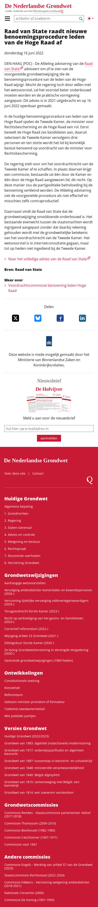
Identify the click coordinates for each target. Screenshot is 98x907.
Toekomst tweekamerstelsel (24, 709)
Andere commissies (27, 856)
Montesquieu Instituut (46, 11)
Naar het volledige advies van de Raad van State (47, 259)
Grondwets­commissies (31, 805)
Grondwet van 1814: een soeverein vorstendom (39, 792)
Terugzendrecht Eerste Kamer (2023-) (31, 611)
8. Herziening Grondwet (21, 563)
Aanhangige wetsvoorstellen (25, 583)
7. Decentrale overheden (22, 556)
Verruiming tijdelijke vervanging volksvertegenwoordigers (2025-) (46, 602)
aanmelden (48, 438)
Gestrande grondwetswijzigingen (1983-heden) (38, 660)
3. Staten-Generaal (18, 527)
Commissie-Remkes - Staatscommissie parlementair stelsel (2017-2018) (47, 814)
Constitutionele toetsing (21, 681)
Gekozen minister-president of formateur (34, 702)
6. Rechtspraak (15, 549)
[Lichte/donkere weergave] (91, 18)
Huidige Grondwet (26, 498)
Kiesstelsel (12, 688)
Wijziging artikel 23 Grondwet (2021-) (31, 636)
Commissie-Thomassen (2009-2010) (30, 823)
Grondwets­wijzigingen (31, 575)
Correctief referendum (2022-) (26, 629)
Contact (38, 473)
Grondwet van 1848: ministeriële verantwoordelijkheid (44, 768)
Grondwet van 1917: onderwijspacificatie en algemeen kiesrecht (44, 752)
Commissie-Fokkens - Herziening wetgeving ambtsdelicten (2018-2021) (46, 884)
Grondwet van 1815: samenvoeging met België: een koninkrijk (41, 784)
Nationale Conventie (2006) (24, 893)
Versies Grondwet (25, 728)
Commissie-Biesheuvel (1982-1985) (29, 830)
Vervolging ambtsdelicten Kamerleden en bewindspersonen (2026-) (48, 592)
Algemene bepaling (18, 506)
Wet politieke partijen (20, 716)
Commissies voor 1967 (20, 844)
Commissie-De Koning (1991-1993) (29, 900)
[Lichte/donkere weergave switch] (91, 18)
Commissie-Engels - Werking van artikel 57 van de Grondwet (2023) (48, 866)
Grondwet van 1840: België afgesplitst (32, 775)
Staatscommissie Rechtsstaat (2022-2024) (34, 875)
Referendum (13, 695)
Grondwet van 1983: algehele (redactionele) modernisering (47, 743)
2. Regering (12, 520)
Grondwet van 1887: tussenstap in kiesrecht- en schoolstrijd (48, 761)
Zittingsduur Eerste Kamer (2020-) (29, 643)
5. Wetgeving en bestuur (22, 542)
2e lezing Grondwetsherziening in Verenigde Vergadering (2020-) (46, 651)
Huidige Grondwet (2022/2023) (26, 736)
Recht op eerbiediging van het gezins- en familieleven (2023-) (43, 620)
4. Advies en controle (19, 534)
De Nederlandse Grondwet (38, 6)
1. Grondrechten (16, 513)
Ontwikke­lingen (23, 673)
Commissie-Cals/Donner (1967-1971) (30, 837)
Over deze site (14, 473)
